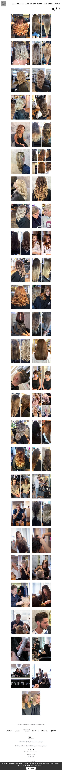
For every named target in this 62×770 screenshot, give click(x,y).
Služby (27, 3)
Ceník (45, 3)
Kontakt (57, 3)
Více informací (38, 765)
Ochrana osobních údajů (36, 741)
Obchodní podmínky (25, 741)
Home (13, 3)
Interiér (33, 3)
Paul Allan (19, 3)
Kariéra (50, 3)
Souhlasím (31, 768)
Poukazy (39, 3)
